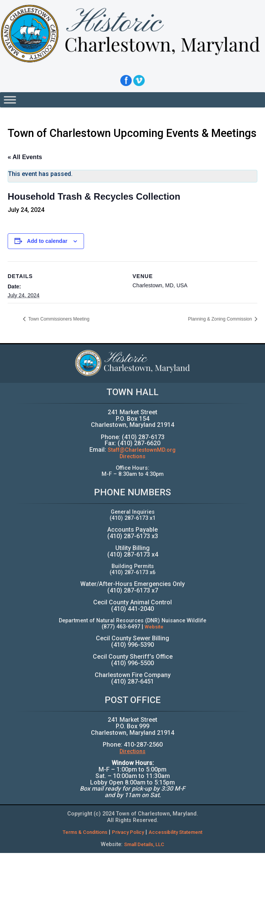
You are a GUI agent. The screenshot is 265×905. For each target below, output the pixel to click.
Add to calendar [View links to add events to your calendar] (47, 241)
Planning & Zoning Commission (220, 319)
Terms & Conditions (85, 832)
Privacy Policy (128, 832)
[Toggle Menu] (10, 99)
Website (154, 627)
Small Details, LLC (144, 844)
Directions (132, 456)
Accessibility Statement (175, 832)
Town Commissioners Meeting (58, 319)
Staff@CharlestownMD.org (142, 450)
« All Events (25, 157)
